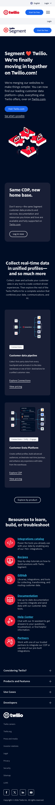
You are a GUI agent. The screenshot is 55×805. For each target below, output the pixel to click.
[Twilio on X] (15, 792)
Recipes (23, 557)
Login (47, 3)
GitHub (22, 575)
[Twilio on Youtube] (31, 792)
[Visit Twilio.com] (16, 109)
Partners (23, 638)
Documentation (28, 595)
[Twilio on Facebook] (6, 792)
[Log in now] (18, 234)
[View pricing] (15, 386)
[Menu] (47, 12)
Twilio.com (38, 99)
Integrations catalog (31, 538)
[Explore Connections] (20, 380)
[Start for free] (34, 12)
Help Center (25, 616)
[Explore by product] (27, 500)
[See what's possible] (14, 116)
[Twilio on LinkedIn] (23, 792)
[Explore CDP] (15, 473)
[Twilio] (11, 12)
